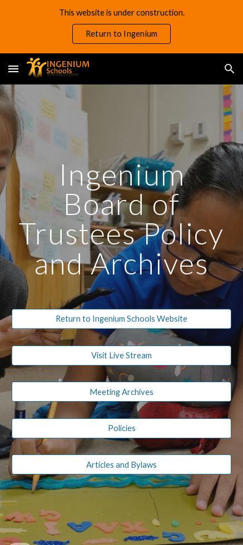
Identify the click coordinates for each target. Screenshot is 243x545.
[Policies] (121, 428)
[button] (13, 68)
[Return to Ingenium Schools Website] (121, 319)
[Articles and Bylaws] (121, 464)
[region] (121, 26)
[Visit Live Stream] (121, 355)
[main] (121, 218)
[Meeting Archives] (121, 391)
